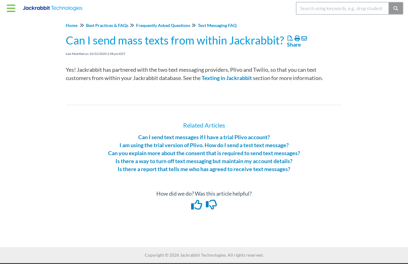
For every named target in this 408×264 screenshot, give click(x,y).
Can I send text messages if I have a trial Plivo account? (204, 137)
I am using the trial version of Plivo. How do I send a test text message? (204, 145)
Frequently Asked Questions (163, 25)
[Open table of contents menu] (12, 7)
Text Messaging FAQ (217, 25)
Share (294, 44)
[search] (342, 8)
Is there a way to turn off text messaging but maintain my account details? (204, 161)
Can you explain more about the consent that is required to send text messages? (204, 153)
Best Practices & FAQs (107, 25)
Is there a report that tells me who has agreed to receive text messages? (204, 169)
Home (71, 25)
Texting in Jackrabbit (227, 78)
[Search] (396, 8)
